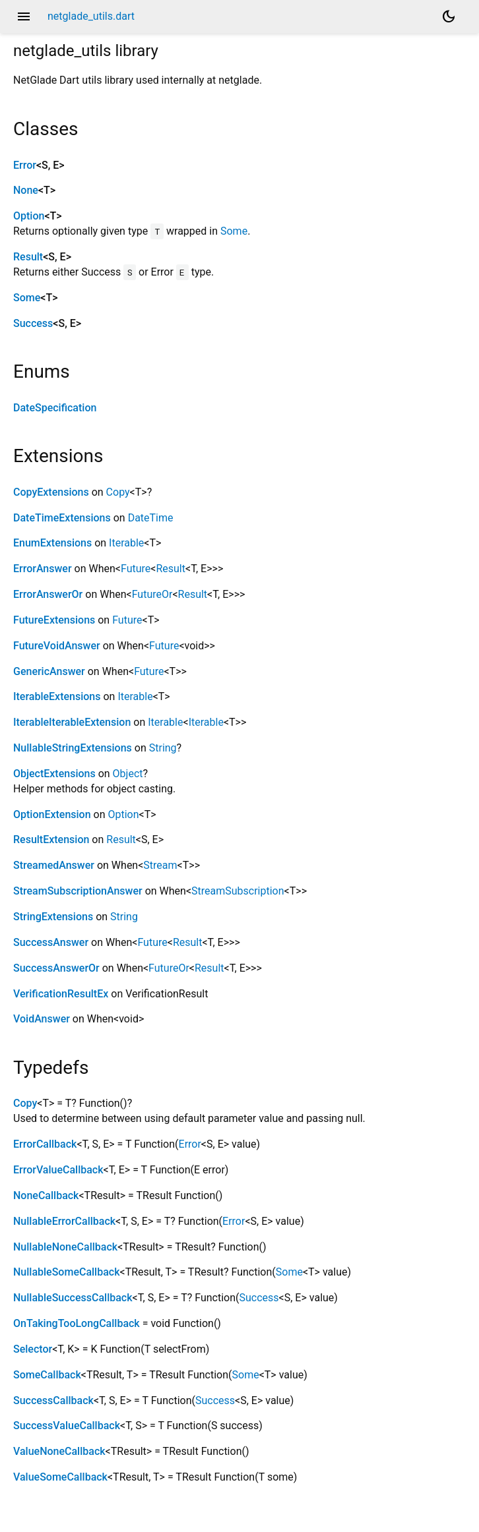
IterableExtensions (57, 696)
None (25, 190)
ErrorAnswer (42, 568)
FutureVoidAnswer (56, 645)
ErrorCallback (45, 1144)
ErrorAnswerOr (47, 594)
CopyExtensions (51, 492)
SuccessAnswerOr (56, 968)
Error (24, 165)
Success (33, 323)
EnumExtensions (52, 543)
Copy (118, 492)
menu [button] (24, 16)
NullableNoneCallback (65, 1247)
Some (233, 231)
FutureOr (152, 594)
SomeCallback (47, 1375)
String (163, 748)
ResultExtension (51, 839)
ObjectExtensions (54, 773)
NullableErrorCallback (64, 1221)
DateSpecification (54, 407)
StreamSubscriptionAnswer (78, 891)
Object (128, 773)
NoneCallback (46, 1195)
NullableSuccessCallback (73, 1297)
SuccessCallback (53, 1400)
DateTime (151, 518)
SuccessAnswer (50, 942)
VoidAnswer (41, 1019)
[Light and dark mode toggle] (448, 16)
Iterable (126, 543)
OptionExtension (52, 814)
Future (135, 568)
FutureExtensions (54, 620)
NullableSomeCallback (66, 1272)
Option (28, 216)
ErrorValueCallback (58, 1170)
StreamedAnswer (53, 865)
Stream (160, 865)
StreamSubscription (237, 891)
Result (28, 256)
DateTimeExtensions (62, 518)
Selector (32, 1349)
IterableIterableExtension (72, 722)
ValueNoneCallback (59, 1451)
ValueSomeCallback (60, 1477)
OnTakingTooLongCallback (76, 1323)
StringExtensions (53, 916)
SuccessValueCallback (66, 1425)
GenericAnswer (49, 671)
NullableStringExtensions (72, 748)
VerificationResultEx (60, 993)
